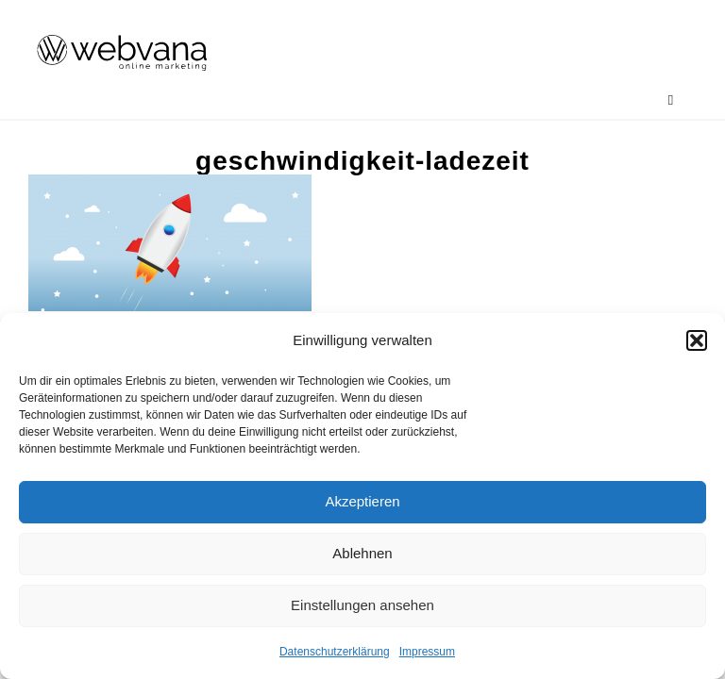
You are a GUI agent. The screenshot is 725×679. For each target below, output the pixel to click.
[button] (696, 340)
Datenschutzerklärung (334, 651)
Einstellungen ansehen (362, 605)
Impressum (427, 651)
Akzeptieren (362, 501)
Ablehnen (362, 553)
